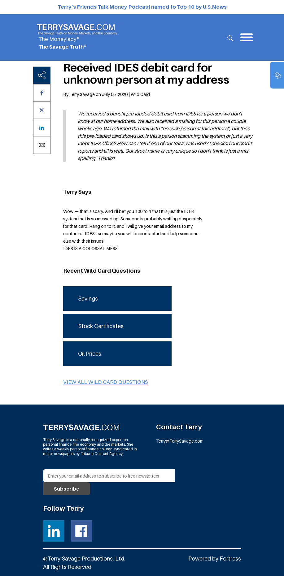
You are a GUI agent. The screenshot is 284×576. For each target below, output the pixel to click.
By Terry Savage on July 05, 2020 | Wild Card (106, 94)
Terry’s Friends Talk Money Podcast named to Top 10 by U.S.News (142, 7)
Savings (88, 298)
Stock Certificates (101, 326)
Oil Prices (89, 353)
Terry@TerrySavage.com (179, 441)
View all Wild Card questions (105, 382)
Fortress (230, 558)
